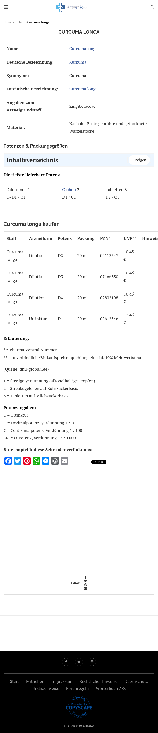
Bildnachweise (45, 688)
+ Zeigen (139, 159)
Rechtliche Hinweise (98, 681)
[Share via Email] (85, 589)
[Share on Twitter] (85, 581)
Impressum (61, 681)
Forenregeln (77, 688)
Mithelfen (35, 681)
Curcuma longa (83, 48)
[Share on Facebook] (85, 577)
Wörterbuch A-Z (111, 688)
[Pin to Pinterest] (85, 585)
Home (7, 22)
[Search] (152, 7)
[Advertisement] (79, 514)
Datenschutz (136, 681)
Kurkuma (77, 62)
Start (14, 681)
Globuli (19, 22)
